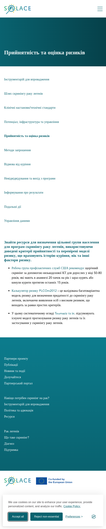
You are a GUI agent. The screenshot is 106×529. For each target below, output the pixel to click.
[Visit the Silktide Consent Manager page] (94, 517)
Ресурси (9, 416)
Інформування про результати (23, 192)
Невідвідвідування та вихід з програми (29, 178)
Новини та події (14, 371)
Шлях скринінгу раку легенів (23, 93)
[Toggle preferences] (74, 517)
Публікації (11, 365)
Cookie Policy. (72, 506)
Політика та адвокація (18, 410)
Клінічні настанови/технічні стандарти (29, 108)
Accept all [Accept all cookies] (18, 516)
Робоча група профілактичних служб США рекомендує (48, 268)
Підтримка (11, 450)
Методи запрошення (17, 150)
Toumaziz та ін (64, 313)
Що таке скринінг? (16, 437)
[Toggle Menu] (100, 9)
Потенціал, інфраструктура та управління (31, 122)
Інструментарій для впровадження (26, 79)
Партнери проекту (16, 358)
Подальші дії (12, 207)
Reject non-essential (46, 516)
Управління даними (17, 221)
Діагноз (9, 444)
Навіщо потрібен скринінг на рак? (26, 398)
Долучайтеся (12, 377)
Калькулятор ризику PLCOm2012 (35, 291)
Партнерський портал (18, 383)
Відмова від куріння (17, 164)
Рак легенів (11, 431)
